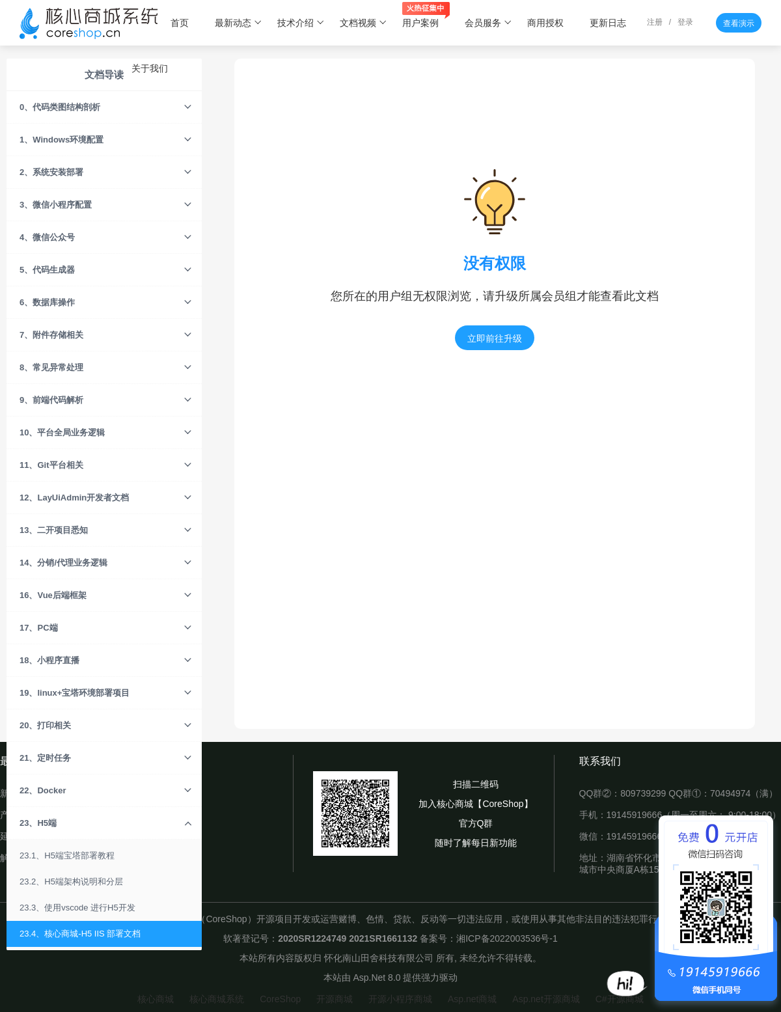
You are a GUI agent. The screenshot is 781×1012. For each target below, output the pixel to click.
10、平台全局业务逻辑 (106, 433)
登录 (685, 22)
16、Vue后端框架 (106, 595)
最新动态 (238, 23)
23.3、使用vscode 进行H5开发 (77, 907)
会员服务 (488, 23)
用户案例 (426, 16)
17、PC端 (106, 628)
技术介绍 (301, 23)
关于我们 (149, 68)
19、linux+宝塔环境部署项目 (106, 693)
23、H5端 (106, 823)
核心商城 (155, 999)
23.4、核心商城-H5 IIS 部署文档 (80, 933)
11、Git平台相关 (106, 465)
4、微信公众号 (106, 237)
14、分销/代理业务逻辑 (106, 563)
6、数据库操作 (106, 302)
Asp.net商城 (472, 999)
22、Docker (106, 790)
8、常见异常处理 (106, 367)
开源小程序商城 (400, 999)
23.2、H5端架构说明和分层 (71, 881)
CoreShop (280, 999)
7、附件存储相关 (106, 335)
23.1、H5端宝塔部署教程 (67, 855)
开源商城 (334, 999)
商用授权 (545, 23)
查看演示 (738, 23)
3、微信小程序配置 (106, 205)
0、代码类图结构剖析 (106, 107)
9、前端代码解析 (106, 400)
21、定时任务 (106, 758)
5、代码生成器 (106, 270)
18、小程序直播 (106, 660)
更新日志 (608, 23)
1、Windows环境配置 (106, 140)
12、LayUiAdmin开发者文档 (106, 498)
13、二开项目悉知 (106, 530)
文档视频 (363, 23)
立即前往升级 (494, 338)
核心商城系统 (216, 999)
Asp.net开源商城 (545, 999)
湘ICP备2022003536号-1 (507, 938)
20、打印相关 (106, 725)
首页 (180, 23)
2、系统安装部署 (106, 172)
